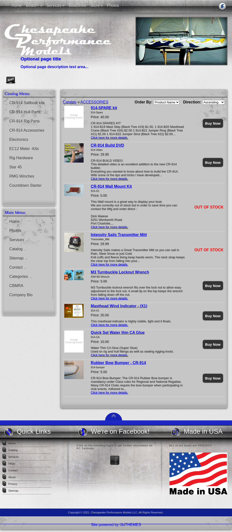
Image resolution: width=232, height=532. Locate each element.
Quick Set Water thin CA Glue (118, 333)
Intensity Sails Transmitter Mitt (119, 235)
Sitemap (18, 258)
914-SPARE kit (104, 108)
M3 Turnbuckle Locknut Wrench (120, 272)
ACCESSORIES (94, 102)
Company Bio (21, 295)
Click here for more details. (109, 137)
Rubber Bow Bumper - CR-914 (118, 363)
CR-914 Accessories (26, 130)
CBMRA (16, 286)
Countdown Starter (25, 185)
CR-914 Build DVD (107, 145)
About (11, 477)
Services (18, 240)
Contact (17, 267)
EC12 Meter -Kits (24, 149)
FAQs (11, 463)
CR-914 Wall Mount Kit (111, 186)
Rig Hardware (21, 158)
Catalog (17, 249)
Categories (20, 276)
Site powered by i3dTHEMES (116, 525)
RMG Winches (21, 176)
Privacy (12, 483)
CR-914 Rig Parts (24, 121)
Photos (15, 231)
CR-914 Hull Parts (25, 112)
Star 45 (15, 167)
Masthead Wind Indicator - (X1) (119, 306)
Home (14, 221)
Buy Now (213, 123)
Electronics (18, 139)
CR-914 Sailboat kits (27, 103)
